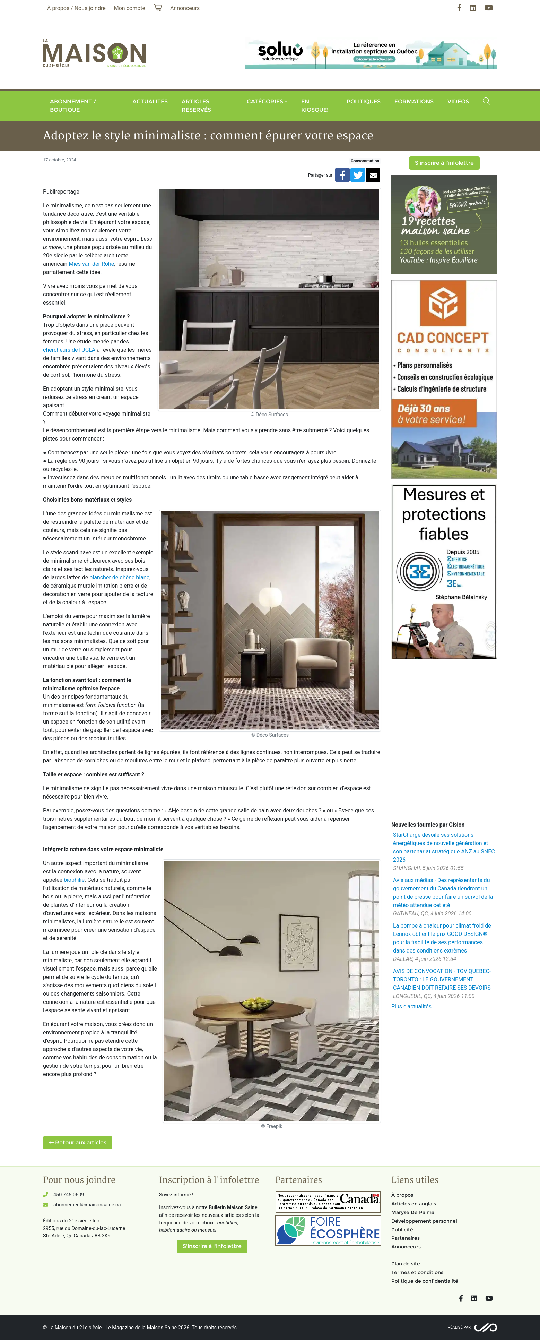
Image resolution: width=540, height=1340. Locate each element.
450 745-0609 (68, 1195)
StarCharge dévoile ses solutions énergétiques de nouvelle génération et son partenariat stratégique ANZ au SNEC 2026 (444, 847)
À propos (402, 1195)
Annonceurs (406, 1247)
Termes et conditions (417, 1272)
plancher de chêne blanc (119, 577)
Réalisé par (459, 1327)
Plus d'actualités (411, 1006)
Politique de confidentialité (424, 1281)
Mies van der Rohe (91, 264)
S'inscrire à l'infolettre (444, 163)
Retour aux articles (77, 1142)
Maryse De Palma (412, 1212)
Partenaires (405, 1238)
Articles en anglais (413, 1204)
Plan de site (405, 1264)
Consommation (365, 161)
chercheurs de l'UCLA (69, 350)
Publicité (402, 1230)
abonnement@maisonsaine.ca (87, 1205)
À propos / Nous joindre (76, 8)
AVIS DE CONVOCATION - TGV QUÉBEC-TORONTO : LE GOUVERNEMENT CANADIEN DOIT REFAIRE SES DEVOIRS (442, 979)
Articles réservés (196, 105)
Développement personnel (424, 1221)
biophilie (74, 880)
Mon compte (129, 8)
